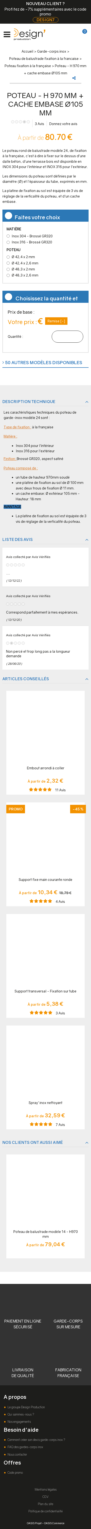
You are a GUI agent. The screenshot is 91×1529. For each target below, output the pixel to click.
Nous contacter (17, 1454)
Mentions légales (46, 1489)
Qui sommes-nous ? (20, 1414)
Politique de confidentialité (45, 1511)
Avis (39, 124)
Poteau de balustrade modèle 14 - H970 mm (45, 1234)
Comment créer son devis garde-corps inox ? (36, 1440)
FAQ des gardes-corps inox (25, 1447)
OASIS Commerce (54, 1523)
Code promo (15, 1472)
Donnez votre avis (63, 124)
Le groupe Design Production (26, 1407)
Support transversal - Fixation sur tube (45, 991)
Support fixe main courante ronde (45, 880)
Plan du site (45, 1504)
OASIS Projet (34, 1523)
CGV (45, 1497)
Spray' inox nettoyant (45, 1103)
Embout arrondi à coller (45, 768)
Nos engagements (19, 1421)
